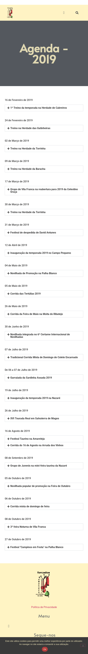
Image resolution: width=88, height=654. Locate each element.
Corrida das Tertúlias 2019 (25, 293)
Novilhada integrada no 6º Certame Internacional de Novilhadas (40, 335)
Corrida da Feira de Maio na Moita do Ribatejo (36, 314)
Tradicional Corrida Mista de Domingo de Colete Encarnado (44, 357)
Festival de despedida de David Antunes (33, 232)
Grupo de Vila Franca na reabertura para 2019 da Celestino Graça (44, 190)
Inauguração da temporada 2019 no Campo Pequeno (40, 252)
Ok (44, 649)
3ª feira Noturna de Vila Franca (28, 526)
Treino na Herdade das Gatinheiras (30, 128)
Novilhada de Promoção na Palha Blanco (33, 273)
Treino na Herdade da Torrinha (28, 148)
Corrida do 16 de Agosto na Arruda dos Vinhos (36, 445)
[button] (63, 12)
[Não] (83, 645)
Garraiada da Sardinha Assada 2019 (31, 377)
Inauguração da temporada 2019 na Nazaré (35, 398)
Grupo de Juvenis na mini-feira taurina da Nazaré (38, 465)
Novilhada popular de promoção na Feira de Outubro (40, 486)
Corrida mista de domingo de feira (29, 506)
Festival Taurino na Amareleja (27, 438)
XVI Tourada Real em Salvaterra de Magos (34, 418)
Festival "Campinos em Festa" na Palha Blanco (36, 547)
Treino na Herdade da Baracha (27, 168)
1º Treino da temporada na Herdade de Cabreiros (38, 107)
